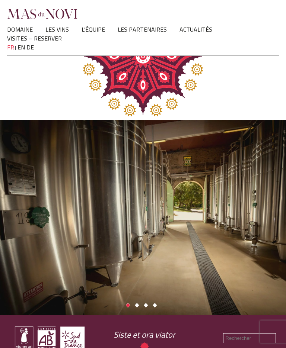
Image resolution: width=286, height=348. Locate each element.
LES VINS (57, 29)
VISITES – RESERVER (34, 38)
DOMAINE (20, 29)
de (30, 47)
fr (10, 47)
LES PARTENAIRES (142, 29)
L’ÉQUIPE (93, 29)
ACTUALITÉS (195, 29)
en (21, 47)
